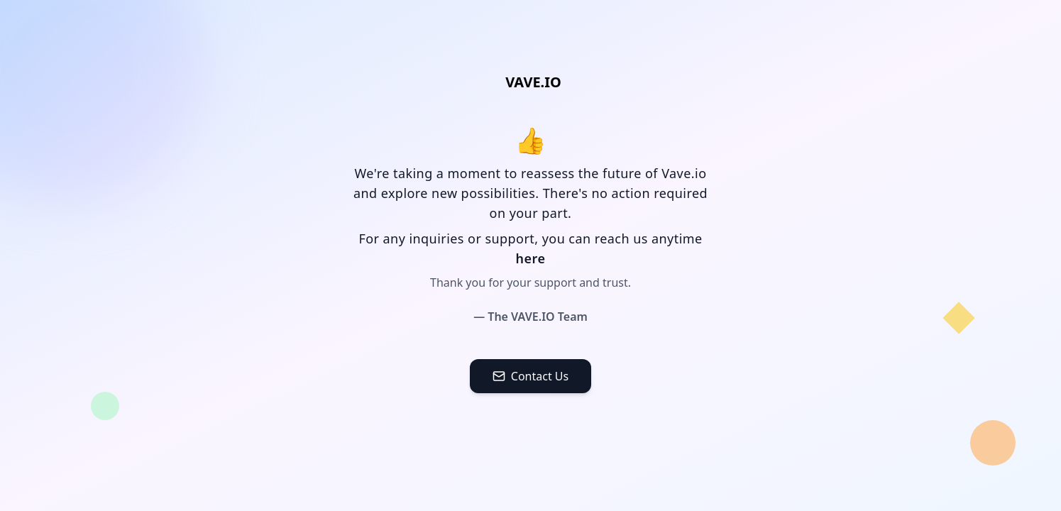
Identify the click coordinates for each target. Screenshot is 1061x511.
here (531, 258)
